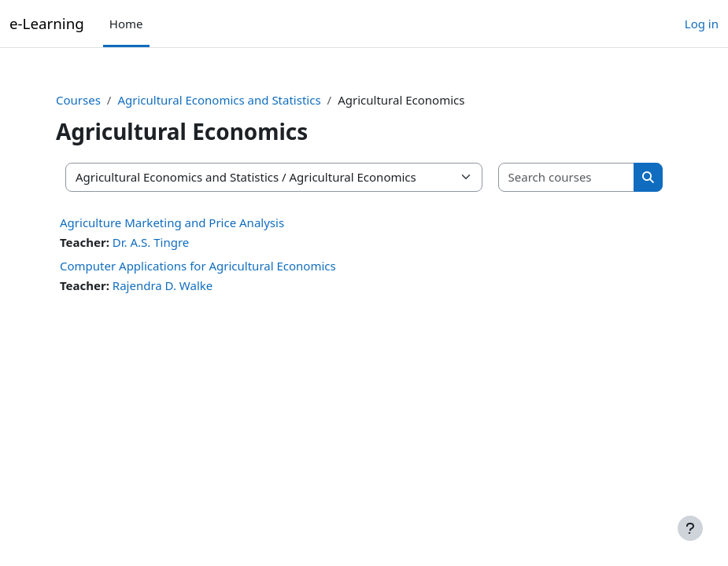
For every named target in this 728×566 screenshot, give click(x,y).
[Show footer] (690, 528)
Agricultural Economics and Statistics (218, 100)
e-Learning (46, 23)
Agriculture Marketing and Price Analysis (172, 222)
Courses (78, 100)
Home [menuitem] (126, 23)
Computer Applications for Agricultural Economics (198, 266)
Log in (702, 23)
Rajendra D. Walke (162, 285)
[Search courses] (567, 177)
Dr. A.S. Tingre (151, 242)
